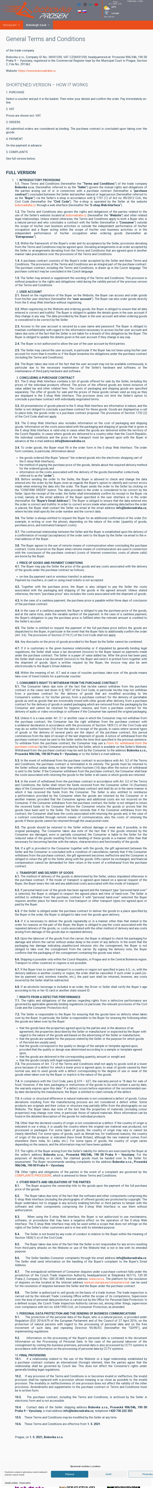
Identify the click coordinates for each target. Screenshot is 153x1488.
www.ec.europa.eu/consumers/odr (107, 1282)
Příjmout (69, 1474)
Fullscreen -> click (135, 1)
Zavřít (108, 1474)
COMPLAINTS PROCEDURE (33, 1175)
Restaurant (13, 25)
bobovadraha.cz (25, 205)
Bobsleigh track (39, 25)
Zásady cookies (11, 1483)
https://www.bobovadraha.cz (37, 71)
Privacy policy (25, 1483)
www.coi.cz (96, 1279)
